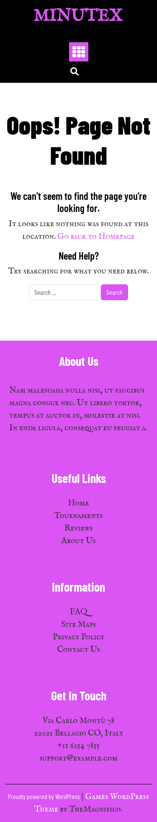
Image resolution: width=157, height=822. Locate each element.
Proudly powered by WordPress (44, 796)
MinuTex (78, 16)
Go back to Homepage (96, 236)
